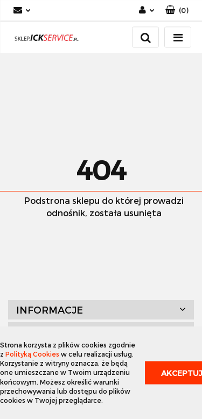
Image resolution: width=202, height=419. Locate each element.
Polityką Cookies (32, 354)
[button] (177, 10)
